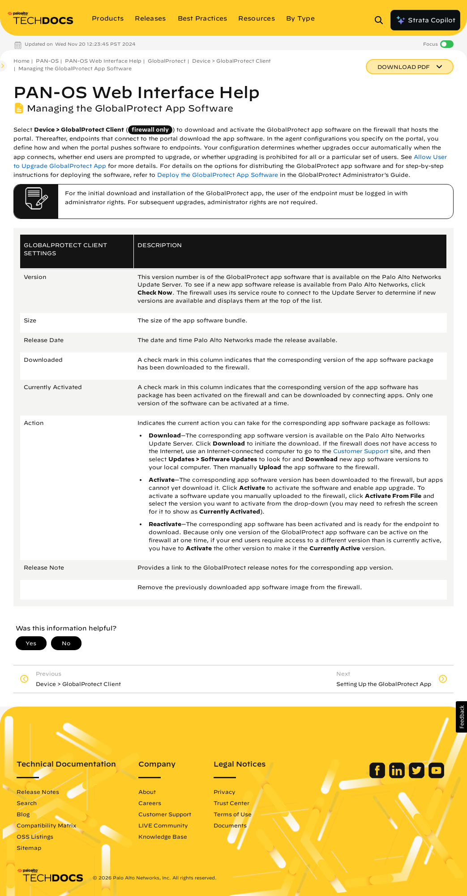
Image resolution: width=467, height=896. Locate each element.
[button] (461, 717)
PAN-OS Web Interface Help (103, 61)
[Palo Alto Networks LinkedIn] (398, 776)
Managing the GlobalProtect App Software (75, 68)
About (147, 792)
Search (27, 803)
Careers (149, 803)
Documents (230, 825)
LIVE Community (163, 825)
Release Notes (38, 792)
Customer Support (360, 451)
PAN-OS (47, 61)
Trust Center (231, 803)
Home (21, 61)
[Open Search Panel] (381, 20)
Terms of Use (233, 814)
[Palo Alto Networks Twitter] (417, 776)
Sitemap (29, 848)
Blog (23, 814)
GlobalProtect (167, 61)
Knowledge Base (162, 836)
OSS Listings (35, 836)
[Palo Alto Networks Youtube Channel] (436, 776)
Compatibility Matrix (46, 825)
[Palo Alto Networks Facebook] (378, 776)
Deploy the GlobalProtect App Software (217, 174)
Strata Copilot (425, 20)
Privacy (225, 792)
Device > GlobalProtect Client (231, 61)
